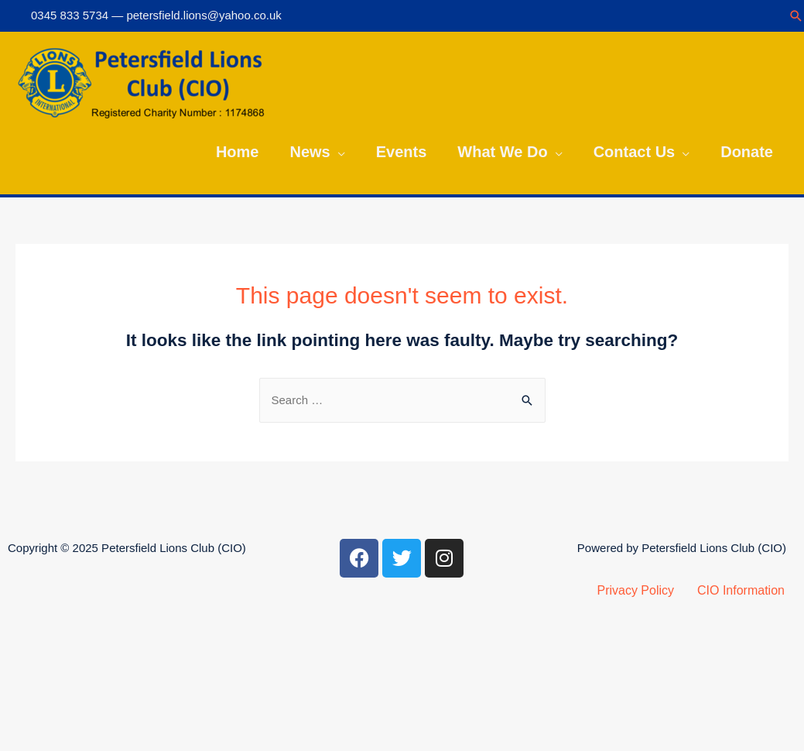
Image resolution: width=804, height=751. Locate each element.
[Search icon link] (796, 16)
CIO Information (741, 590)
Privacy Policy (635, 590)
